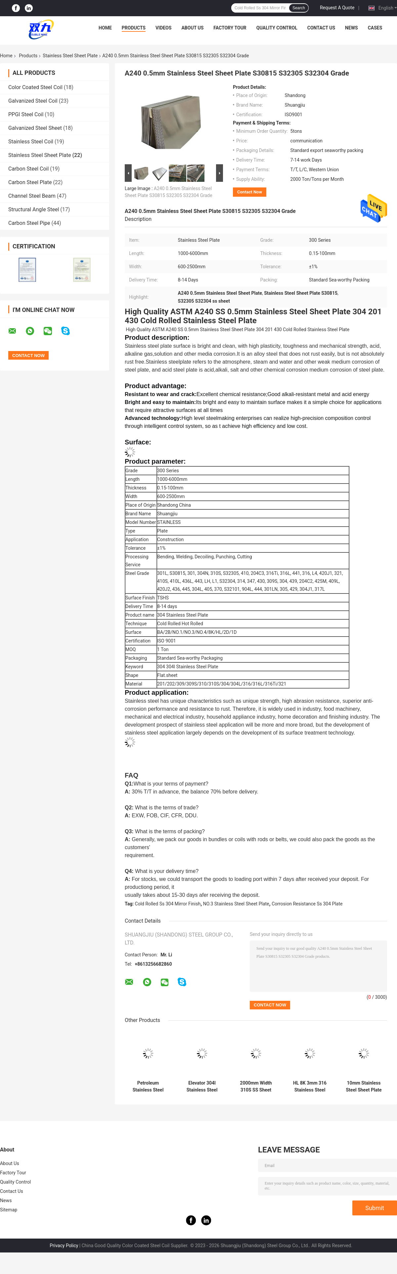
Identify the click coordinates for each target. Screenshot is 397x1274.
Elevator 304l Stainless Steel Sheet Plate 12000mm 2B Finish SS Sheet (202, 1086)
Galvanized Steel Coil (33, 101)
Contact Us (321, 27)
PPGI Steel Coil (25, 114)
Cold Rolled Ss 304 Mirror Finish (168, 903)
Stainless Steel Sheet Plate (70, 55)
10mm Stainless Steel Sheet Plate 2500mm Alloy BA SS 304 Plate (363, 1086)
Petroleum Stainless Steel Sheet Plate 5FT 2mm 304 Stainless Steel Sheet (147, 1086)
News (351, 27)
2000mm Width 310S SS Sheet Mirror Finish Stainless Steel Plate (256, 1086)
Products (134, 27)
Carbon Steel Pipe (29, 223)
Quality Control (276, 27)
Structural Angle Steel (33, 209)
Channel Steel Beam (32, 196)
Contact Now (249, 191)
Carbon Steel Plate (30, 182)
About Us (192, 27)
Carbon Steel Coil (28, 169)
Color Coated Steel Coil (35, 87)
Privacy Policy (64, 1245)
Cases (375, 27)
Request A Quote (337, 7)
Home (105, 27)
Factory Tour (229, 27)
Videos (163, 27)
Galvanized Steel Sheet (35, 128)
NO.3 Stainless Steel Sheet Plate (236, 903)
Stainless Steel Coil (30, 141)
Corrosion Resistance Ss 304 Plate (307, 903)
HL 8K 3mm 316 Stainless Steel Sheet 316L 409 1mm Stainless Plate (310, 1086)
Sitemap (8, 1209)
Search (298, 8)
